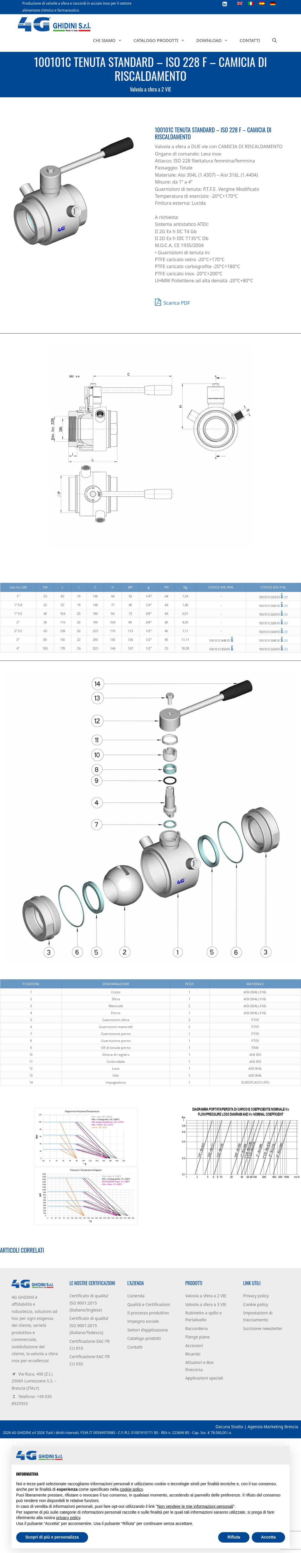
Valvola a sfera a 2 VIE (150, 89)
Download (215, 40)
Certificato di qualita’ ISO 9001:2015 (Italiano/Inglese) (89, 1303)
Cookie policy (255, 1304)
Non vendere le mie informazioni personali (195, 1506)
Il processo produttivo (148, 1313)
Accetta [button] (268, 1537)
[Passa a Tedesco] (272, 3)
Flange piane (197, 1337)
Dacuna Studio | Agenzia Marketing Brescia (257, 1426)
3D (286, 597)
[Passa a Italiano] (250, 3)
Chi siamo (110, 40)
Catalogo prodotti (162, 40)
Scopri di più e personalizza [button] (52, 1537)
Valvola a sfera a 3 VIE (205, 1304)
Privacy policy (256, 1295)
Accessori (194, 1345)
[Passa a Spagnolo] (261, 3)
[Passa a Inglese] (239, 3)
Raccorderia (196, 1328)
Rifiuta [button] (233, 1537)
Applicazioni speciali (204, 1378)
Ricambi (192, 1354)
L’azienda (136, 1295)
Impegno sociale (143, 1321)
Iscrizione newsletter (262, 1328)
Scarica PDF (172, 302)
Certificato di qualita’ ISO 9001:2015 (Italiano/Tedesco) (89, 1325)
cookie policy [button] (131, 1489)
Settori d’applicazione (147, 1330)
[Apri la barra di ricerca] (274, 40)
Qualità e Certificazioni (148, 1304)
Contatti (250, 40)
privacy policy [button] (68, 1517)
